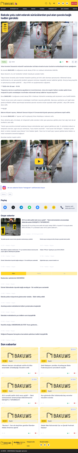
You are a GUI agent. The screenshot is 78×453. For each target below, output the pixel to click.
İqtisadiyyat (14, 8)
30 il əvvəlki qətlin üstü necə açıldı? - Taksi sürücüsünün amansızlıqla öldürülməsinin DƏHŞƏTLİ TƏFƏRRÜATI (18, 398)
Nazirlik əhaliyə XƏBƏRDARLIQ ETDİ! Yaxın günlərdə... (19, 325)
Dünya (75, 8)
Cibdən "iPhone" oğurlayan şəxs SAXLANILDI (52, 249)
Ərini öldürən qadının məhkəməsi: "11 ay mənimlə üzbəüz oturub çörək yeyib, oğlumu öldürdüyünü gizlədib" (19, 250)
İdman (33, 8)
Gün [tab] (13, 273)
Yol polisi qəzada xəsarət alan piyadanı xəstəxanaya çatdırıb (17, 239)
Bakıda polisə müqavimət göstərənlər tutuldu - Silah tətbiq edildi (23, 297)
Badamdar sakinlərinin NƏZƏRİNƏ (12, 278)
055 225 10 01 (70, 208)
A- (73, 62)
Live (74, 3)
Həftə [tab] (39, 273)
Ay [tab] (64, 273)
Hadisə (42, 8)
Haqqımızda (31, 442)
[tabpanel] (39, 309)
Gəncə (3, 194)
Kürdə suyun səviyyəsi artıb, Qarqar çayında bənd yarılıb (55, 239)
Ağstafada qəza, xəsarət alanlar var (49, 260)
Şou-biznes (65, 8)
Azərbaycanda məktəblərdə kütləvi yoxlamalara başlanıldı (21, 306)
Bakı (10, 194)
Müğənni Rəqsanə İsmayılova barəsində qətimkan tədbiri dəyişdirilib (24, 334)
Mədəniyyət (53, 8)
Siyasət (3, 8)
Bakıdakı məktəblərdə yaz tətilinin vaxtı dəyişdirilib (18, 315)
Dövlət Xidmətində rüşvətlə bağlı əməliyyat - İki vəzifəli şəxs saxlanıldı (19, 260)
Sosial (25, 8)
